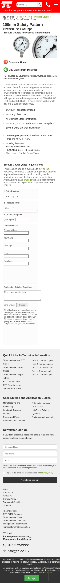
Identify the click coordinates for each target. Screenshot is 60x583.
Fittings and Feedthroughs (15, 524)
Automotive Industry (41, 403)
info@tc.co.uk (18, 551)
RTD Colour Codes (12, 381)
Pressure (28, 17)
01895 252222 (18, 545)
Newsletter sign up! (30, 480)
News (5, 489)
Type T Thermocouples (42, 367)
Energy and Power (11, 417)
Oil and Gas (37, 406)
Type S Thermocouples (42, 374)
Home (19, 17)
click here (48, 572)
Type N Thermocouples (42, 371)
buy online (44, 169)
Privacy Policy (47, 473)
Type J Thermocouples (42, 364)
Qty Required (10, 219)
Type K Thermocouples (42, 360)
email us (28, 180)
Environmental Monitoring (43, 417)
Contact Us (8, 492)
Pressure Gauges (41, 17)
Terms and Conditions (13, 502)
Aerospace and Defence (14, 420)
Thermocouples (10, 511)
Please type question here (22, 296)
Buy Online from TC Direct (23, 70)
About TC (7, 496)
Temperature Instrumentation (16, 527)
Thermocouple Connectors (15, 520)
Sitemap (7, 505)
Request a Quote (18, 62)
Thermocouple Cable (12, 517)
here (34, 324)
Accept (32, 578)
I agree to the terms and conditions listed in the (29, 473)
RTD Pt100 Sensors (12, 514)
